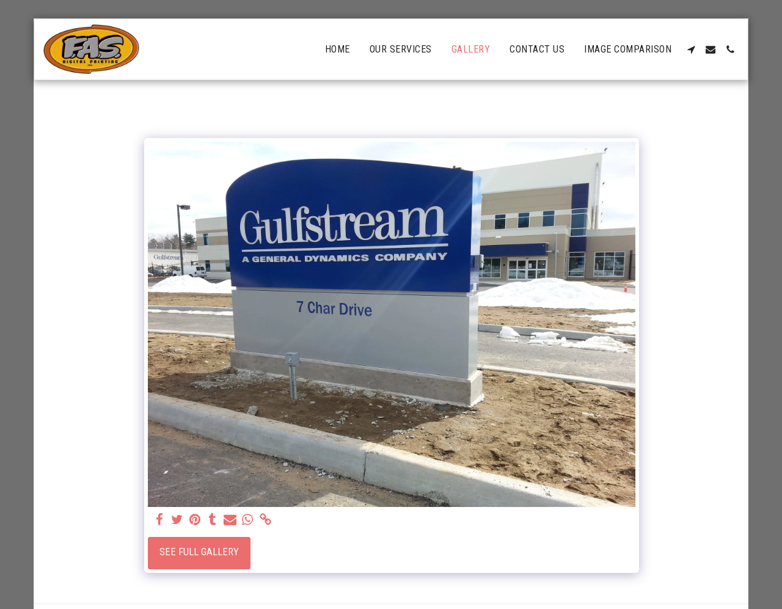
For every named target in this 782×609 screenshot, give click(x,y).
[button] (691, 49)
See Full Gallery (199, 552)
